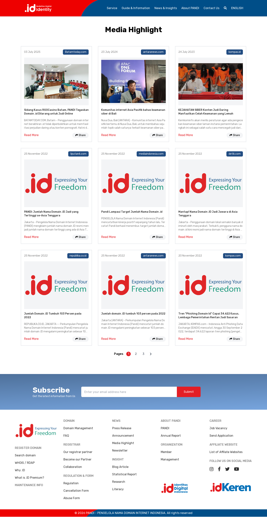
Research (118, 481)
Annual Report (171, 435)
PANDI (165, 428)
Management (170, 459)
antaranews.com (153, 52)
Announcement (123, 435)
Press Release (121, 428)
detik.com (235, 153)
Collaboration (72, 467)
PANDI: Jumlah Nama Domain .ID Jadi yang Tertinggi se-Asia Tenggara (51, 213)
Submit (189, 392)
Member (166, 452)
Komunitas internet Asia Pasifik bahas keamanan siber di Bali (133, 111)
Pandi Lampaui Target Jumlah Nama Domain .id (131, 211)
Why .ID (20, 470)
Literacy (118, 489)
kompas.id (235, 52)
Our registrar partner (77, 452)
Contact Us (211, 8)
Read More (31, 135)
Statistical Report (124, 474)
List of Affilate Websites (226, 453)
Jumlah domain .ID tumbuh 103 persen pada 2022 (133, 313)
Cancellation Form (76, 490)
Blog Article (120, 467)
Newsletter (120, 450)
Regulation (71, 483)
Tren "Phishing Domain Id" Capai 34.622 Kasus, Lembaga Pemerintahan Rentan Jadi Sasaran (208, 315)
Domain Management (78, 428)
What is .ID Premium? (29, 477)
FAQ (66, 435)
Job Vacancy (218, 429)
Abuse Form (71, 498)
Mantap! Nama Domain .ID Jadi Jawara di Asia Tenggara (208, 213)
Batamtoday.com (75, 52)
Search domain (25, 455)
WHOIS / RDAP (25, 463)
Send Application (221, 437)
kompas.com (233, 255)
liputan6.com (78, 153)
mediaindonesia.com (151, 153)
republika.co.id (78, 255)
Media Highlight (123, 443)
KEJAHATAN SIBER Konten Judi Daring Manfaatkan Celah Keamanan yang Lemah (205, 111)
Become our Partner (77, 459)
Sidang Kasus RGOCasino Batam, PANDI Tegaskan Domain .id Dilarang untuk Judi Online (56, 111)
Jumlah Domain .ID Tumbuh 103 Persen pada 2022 (52, 315)
